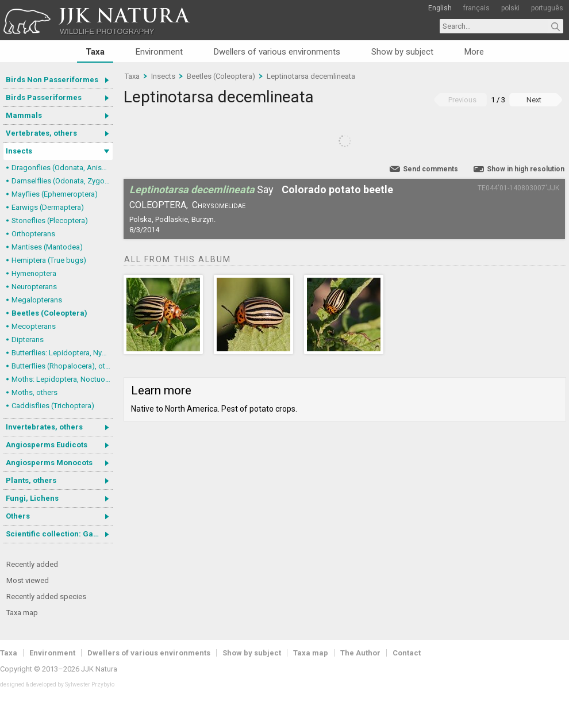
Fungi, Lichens (32, 498)
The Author (360, 653)
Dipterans (27, 339)
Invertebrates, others (44, 427)
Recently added (32, 564)
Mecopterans (33, 326)
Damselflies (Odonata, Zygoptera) (62, 181)
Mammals (24, 115)
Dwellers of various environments (277, 52)
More (474, 52)
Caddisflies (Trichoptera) (52, 405)
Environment (159, 52)
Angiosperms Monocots (49, 462)
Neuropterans (34, 286)
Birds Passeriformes (44, 97)
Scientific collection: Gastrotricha (59, 534)
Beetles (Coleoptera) (49, 313)
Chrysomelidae (218, 205)
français (476, 8)
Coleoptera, (158, 205)
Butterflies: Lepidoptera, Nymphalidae (62, 352)
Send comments (430, 169)
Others (18, 516)
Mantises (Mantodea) (47, 247)
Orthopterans (33, 233)
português (547, 8)
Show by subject (402, 52)
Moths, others (34, 392)
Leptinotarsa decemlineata (311, 76)
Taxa (95, 52)
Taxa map (22, 612)
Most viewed (27, 580)
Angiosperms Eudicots (46, 444)
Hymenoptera (33, 273)
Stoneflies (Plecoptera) (49, 220)
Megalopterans (36, 300)
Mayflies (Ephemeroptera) (54, 194)
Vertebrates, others (41, 133)
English (440, 8)
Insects (19, 151)
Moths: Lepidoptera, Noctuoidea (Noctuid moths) (62, 379)
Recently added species (46, 596)
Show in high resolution (525, 169)
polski (510, 8)
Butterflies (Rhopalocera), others (62, 366)
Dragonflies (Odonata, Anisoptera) (62, 167)
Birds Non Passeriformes (52, 79)
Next (533, 99)
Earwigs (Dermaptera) (47, 207)
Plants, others (31, 480)
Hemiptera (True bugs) (48, 260)
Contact (407, 653)
